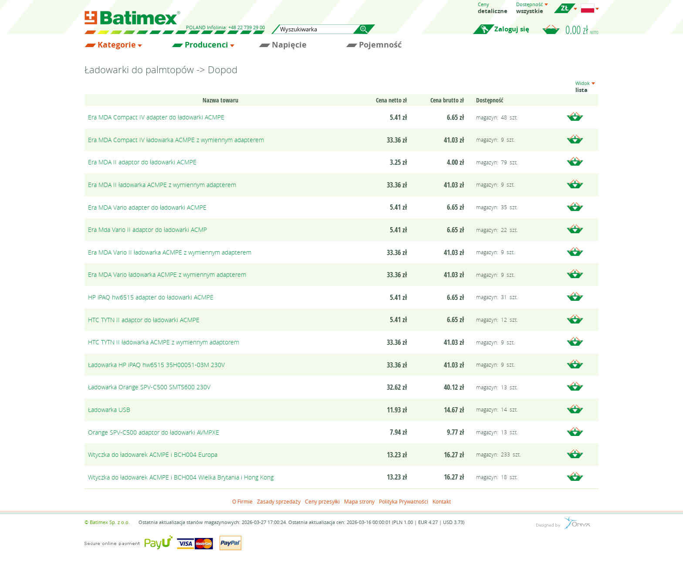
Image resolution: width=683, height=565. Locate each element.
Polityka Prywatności (403, 501)
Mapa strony (359, 501)
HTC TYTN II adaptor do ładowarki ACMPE (143, 320)
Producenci (206, 45)
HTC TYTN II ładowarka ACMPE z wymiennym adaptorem (163, 342)
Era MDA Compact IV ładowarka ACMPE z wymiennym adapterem (176, 140)
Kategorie (117, 45)
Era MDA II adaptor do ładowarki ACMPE (142, 162)
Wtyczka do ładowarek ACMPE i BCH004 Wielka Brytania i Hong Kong (181, 477)
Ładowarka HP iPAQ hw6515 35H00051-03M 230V (156, 365)
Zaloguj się (511, 29)
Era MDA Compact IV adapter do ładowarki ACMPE (156, 117)
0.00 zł (581, 29)
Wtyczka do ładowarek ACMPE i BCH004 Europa (152, 454)
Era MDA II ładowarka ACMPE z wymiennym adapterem (162, 184)
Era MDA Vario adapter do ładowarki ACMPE (147, 207)
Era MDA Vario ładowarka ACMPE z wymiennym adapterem (167, 274)
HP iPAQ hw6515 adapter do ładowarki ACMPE (150, 297)
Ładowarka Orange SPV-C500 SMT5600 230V (149, 387)
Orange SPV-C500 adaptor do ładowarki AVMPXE (153, 432)
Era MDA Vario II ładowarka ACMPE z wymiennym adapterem (169, 252)
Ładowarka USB (109, 409)
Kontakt (442, 501)
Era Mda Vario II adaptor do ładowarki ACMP (147, 229)
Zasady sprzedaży (279, 501)
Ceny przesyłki (322, 501)
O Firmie (242, 501)
